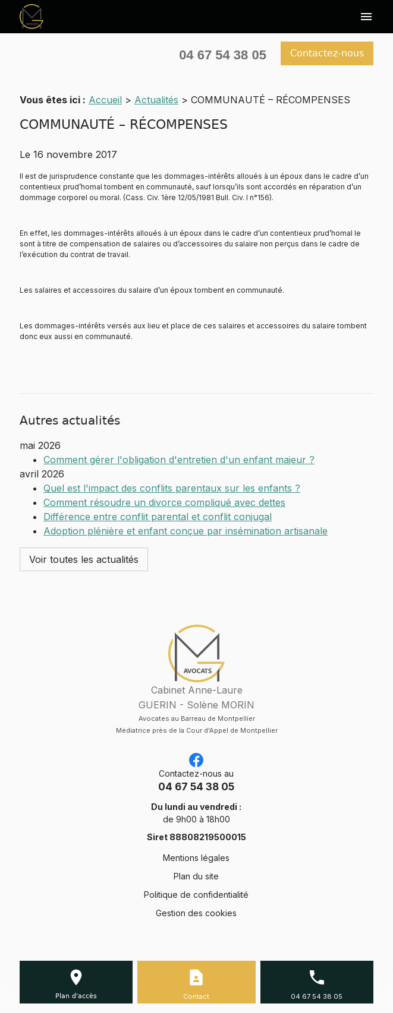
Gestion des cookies (196, 913)
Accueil (105, 100)
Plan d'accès (76, 996)
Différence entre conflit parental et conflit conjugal (157, 517)
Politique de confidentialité (196, 894)
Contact (196, 996)
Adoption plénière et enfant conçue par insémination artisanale (185, 531)
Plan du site (196, 876)
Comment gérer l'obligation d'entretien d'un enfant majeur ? (179, 460)
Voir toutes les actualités (84, 559)
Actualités (156, 100)
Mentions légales (196, 858)
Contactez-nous (327, 53)
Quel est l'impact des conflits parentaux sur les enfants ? (171, 488)
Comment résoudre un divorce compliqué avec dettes (164, 502)
